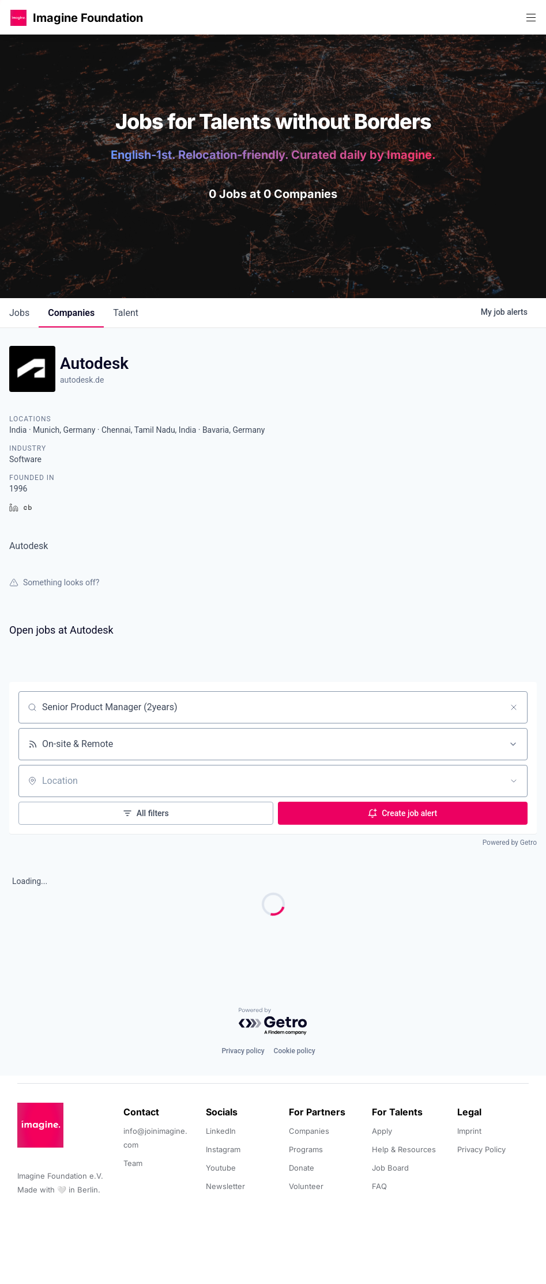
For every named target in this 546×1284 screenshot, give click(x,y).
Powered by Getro (510, 843)
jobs (19, 312)
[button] (18, 18)
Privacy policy (242, 1051)
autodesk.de (82, 379)
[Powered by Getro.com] (273, 1022)
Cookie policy (294, 1051)
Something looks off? (54, 582)
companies (71, 312)
